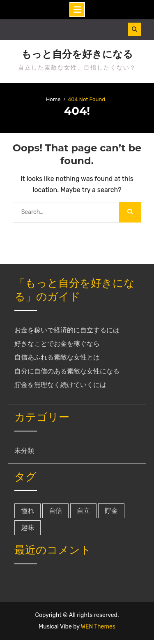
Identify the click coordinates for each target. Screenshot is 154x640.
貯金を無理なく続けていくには (60, 385)
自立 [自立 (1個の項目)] (83, 511)
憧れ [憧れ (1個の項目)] (27, 511)
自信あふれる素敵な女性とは (57, 357)
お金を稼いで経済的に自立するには (67, 330)
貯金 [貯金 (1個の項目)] (111, 511)
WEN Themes (98, 626)
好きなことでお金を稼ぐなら (57, 344)
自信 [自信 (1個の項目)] (55, 511)
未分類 (24, 450)
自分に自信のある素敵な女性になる (67, 371)
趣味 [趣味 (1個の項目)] (27, 527)
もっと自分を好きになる (77, 54)
